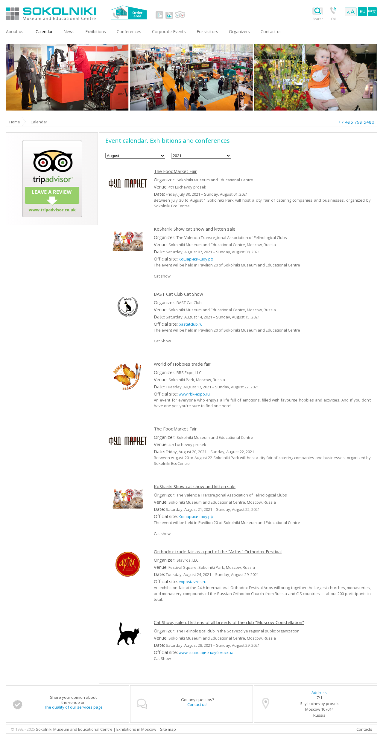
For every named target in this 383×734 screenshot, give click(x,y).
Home (14, 122)
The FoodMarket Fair (175, 171)
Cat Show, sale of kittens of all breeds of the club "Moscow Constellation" (229, 622)
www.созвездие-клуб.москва (206, 652)
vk (159, 15)
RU (362, 11)
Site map (168, 729)
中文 (372, 11)
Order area (129, 12)
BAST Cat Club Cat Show (178, 294)
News (69, 31)
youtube (169, 15)
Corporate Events (169, 31)
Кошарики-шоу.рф (196, 259)
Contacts (364, 729)
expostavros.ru (192, 581)
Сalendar (44, 31)
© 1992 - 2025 (23, 729)
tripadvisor (179, 15)
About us (14, 31)
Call (334, 18)
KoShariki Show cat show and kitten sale (194, 229)
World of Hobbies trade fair (182, 364)
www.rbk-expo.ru (194, 394)
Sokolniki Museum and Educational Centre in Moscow (75, 12)
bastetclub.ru (191, 324)
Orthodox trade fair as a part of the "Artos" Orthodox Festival (218, 551)
